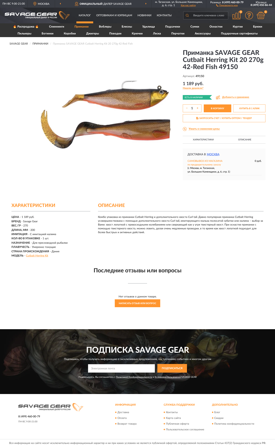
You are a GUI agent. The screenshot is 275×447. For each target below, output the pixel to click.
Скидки (218, 418)
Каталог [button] (85, 15)
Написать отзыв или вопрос (137, 303)
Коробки (70, 33)
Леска (157, 33)
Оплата (122, 418)
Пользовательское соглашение (185, 429)
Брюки (257, 26)
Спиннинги (56, 26)
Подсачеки (172, 26)
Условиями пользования (168, 377)
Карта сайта (173, 418)
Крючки (137, 33)
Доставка (123, 412)
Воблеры (105, 26)
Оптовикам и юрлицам (114, 15)
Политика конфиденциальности (234, 424)
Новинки (144, 15)
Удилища (148, 26)
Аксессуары (203, 33)
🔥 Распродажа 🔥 (26, 26)
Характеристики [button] (203, 139)
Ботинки (47, 33)
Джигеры (92, 33)
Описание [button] (244, 139)
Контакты (164, 15)
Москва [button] (213, 154)
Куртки (238, 26)
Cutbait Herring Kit (37, 255)
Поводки (115, 33)
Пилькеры (24, 33)
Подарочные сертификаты (239, 33)
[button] (227, 5)
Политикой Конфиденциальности (134, 377)
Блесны (127, 26)
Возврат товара (127, 424)
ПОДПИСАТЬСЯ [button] (172, 368)
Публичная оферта (177, 424)
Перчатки (177, 33)
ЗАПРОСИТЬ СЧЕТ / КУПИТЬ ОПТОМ (224, 118)
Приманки (81, 26)
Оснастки (215, 26)
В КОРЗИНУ (217, 108)
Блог (217, 412)
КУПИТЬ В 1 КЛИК (249, 108)
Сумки (194, 26)
